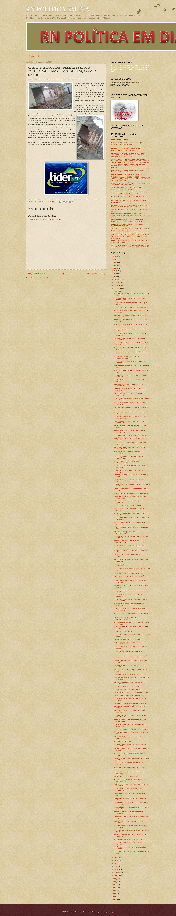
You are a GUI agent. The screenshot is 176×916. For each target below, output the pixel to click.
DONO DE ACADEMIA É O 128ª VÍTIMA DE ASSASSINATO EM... (127, 462)
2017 (114, 882)
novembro (117, 282)
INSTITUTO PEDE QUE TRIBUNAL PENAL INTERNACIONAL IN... (127, 532)
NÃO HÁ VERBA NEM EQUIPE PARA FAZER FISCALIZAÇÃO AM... (128, 618)
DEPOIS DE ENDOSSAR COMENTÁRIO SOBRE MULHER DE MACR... (129, 541)
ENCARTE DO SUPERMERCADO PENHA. (127, 639)
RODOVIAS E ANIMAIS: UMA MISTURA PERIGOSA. (130, 435)
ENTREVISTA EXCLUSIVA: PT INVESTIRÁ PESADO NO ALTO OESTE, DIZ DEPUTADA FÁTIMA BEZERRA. (130, 192)
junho (116, 860)
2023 (114, 265)
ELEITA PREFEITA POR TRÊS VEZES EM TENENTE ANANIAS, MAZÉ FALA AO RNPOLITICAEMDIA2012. (127, 220)
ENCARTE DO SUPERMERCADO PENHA (127, 686)
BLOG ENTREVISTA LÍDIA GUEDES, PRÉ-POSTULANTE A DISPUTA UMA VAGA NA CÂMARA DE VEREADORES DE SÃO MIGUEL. (130, 215)
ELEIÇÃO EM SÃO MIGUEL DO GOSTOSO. (127, 689)
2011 (114, 899)
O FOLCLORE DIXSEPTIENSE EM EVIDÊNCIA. (129, 695)
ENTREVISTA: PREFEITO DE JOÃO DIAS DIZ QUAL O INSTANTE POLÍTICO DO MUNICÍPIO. (128, 143)
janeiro (116, 875)
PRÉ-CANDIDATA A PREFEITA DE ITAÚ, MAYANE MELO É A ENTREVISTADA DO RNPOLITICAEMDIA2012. (129, 206)
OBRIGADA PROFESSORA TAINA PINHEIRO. (128, 674)
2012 (114, 896)
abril (115, 866)
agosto (116, 291)
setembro (117, 288)
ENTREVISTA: (130, 148)
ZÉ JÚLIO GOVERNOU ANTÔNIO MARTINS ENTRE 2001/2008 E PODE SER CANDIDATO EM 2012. (130, 184)
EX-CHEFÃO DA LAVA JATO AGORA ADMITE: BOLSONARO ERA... (128, 652)
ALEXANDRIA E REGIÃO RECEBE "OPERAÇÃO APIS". (131, 839)
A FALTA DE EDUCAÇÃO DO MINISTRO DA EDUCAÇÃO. (132, 729)
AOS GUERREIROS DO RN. (123, 741)
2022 (114, 268)
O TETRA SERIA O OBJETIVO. (123, 631)
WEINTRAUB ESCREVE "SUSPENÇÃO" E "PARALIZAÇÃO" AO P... (127, 357)
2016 (114, 884)
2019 (114, 277)
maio (116, 863)
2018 (114, 879)
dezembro (117, 279)
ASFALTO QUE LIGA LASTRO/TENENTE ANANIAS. (130, 703)
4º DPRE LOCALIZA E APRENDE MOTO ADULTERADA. (131, 493)
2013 (114, 893)
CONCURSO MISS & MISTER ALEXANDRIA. (128, 506)
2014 (114, 890)
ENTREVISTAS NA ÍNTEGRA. (120, 140)
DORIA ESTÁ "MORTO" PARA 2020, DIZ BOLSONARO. (131, 307)
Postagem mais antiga (96, 273)
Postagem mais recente (36, 273)
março (116, 869)
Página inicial (34, 56)
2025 (114, 259)
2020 (114, 274)
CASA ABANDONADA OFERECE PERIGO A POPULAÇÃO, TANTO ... (127, 452)
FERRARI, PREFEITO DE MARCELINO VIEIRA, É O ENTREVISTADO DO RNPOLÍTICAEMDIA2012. (127, 175)
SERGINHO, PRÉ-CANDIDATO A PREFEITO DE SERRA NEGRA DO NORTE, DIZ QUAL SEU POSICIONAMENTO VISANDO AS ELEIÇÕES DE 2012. (128, 154)
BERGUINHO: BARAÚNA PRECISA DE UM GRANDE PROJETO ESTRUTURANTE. (127, 225)
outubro (116, 285)
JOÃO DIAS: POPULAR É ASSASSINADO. (127, 776)
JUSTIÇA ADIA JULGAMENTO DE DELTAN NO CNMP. (131, 692)
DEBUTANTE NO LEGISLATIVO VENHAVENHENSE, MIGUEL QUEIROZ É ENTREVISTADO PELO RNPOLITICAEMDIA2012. (130, 246)
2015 (114, 887)
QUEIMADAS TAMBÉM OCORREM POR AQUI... (129, 573)
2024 (114, 262)
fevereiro (117, 872)
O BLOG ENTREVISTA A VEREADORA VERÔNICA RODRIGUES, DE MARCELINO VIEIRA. (126, 188)
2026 (114, 256)
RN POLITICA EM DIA (58, 9)
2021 (114, 271)
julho (116, 857)
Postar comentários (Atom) (39, 278)
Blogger (112, 912)
